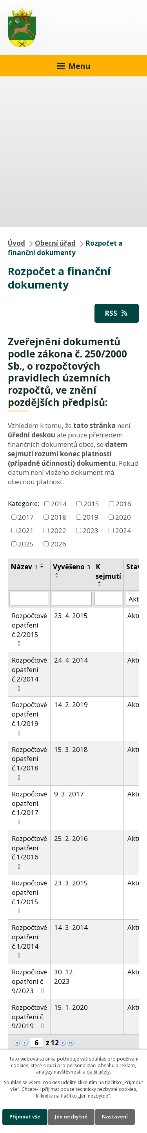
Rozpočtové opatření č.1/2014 (29, 941)
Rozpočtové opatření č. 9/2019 (29, 1017)
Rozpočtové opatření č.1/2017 (29, 807)
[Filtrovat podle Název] (29, 599)
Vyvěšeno (72, 566)
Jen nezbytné (71, 1116)
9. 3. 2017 (69, 793)
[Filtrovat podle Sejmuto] (108, 599)
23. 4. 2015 (71, 615)
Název (24, 566)
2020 (123, 517)
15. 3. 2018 (71, 749)
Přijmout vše (24, 1116)
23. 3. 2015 (71, 882)
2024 (123, 530)
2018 (58, 517)
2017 (26, 517)
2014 (59, 503)
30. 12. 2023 (64, 976)
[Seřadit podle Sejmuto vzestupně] (100, 582)
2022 (58, 530)
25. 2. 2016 (71, 838)
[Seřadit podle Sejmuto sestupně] (100, 585)
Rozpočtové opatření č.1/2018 (29, 763)
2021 (26, 530)
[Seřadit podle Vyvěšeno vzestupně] (57, 573)
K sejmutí (108, 571)
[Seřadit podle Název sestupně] (42, 566)
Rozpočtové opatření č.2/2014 (29, 673)
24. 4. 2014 (71, 660)
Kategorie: (23, 502)
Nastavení (115, 1116)
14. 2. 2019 (71, 704)
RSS (117, 313)
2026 (58, 543)
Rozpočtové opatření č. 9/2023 (29, 981)
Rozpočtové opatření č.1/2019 (29, 718)
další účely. (99, 1071)
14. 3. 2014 (71, 927)
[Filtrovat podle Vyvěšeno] (72, 599)
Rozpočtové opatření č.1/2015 (29, 896)
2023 (90, 530)
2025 (26, 543)
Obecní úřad (55, 243)
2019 (90, 517)
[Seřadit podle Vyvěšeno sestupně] (57, 576)
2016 (123, 503)
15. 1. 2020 (71, 1007)
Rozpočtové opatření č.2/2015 (29, 629)
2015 (91, 503)
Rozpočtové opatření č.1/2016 (29, 852)
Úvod (16, 243)
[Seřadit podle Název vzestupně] (42, 563)
